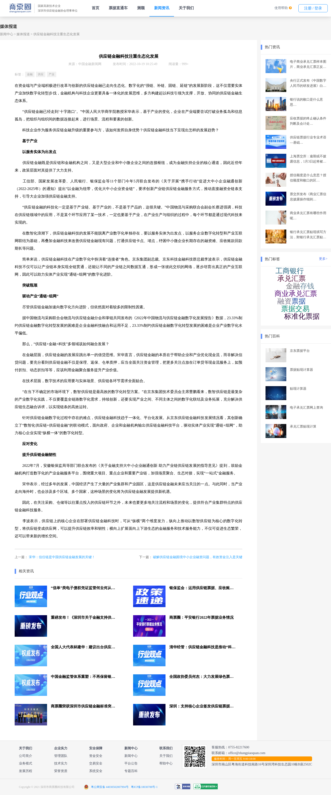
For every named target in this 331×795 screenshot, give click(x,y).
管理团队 (60, 756)
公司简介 (25, 756)
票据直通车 (118, 8)
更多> (323, 259)
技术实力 (60, 763)
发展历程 (25, 771)
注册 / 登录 (313, 8)
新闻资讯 (161, 8)
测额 (141, 8)
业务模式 (25, 763)
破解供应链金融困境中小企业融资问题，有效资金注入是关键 (197, 557)
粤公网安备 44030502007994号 (110, 787)
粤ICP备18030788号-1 (144, 787)
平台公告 (131, 763)
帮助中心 (166, 763)
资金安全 (95, 756)
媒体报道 (23, 34)
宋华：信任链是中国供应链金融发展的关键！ (62, 557)
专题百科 (131, 771)
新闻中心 (6, 34)
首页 (95, 8)
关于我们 (186, 8)
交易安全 (95, 763)
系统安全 (95, 771)
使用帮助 (281, 8)
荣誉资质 (60, 771)
